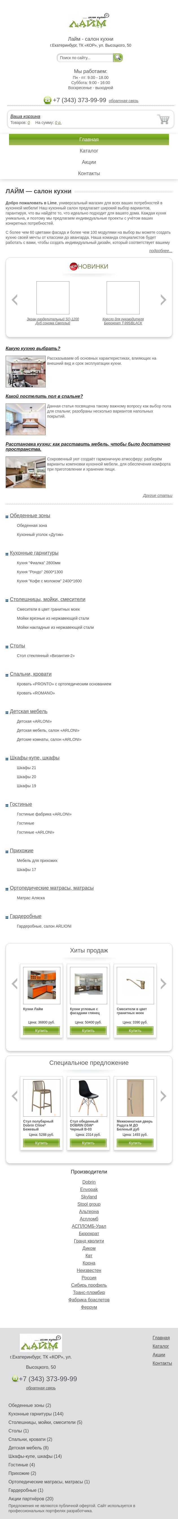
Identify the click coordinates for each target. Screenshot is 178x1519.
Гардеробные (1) (25, 1490)
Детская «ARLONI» (34, 721)
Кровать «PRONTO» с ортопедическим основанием (64, 684)
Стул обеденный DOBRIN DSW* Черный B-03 (84, 1125)
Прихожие (22, 850)
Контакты (89, 173)
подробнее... (160, 250)
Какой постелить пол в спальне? (44, 396)
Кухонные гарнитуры (34, 553)
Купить (41, 1030)
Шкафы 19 (26, 786)
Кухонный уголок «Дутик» (40, 534)
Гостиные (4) (21, 1464)
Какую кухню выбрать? (33, 348)
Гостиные (21, 804)
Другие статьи (157, 495)
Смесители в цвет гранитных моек (48, 609)
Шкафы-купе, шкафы (35, 758)
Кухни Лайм (33, 1009)
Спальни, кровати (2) (30, 1439)
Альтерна (89, 1211)
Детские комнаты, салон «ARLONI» (49, 739)
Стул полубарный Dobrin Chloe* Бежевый (38, 1125)
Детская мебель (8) (28, 1447)
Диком (89, 1248)
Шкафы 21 (26, 767)
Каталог (89, 151)
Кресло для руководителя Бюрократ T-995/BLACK (123, 321)
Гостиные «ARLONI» (35, 832)
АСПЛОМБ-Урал (89, 1226)
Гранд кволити (89, 1241)
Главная (89, 139)
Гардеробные (25, 916)
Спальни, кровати (31, 674)
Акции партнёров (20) (31, 1498)
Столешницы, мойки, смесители (47, 599)
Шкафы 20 (26, 776)
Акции (89, 162)
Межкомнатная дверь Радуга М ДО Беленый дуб (135, 1125)
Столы (17, 646)
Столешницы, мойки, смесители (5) (45, 1422)
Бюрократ (89, 1233)
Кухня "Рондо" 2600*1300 (40, 572)
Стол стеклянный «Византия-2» (46, 655)
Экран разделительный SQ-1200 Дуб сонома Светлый (53, 321)
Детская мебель (28, 711)
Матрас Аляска (31, 898)
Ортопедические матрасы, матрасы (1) (49, 1481)
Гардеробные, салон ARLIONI (44, 926)
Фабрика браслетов (89, 1299)
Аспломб (89, 1219)
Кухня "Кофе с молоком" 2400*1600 (49, 581)
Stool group (89, 1204)
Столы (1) (18, 1430)
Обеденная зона (32, 525)
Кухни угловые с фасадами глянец (85, 1011)
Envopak (89, 1189)
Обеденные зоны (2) (29, 1405)
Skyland (89, 1196)
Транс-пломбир (89, 1292)
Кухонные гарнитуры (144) (35, 1413)
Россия (89, 1277)
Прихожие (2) (22, 1473)
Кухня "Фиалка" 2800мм (38, 563)
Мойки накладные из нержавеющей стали (55, 627)
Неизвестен (89, 1270)
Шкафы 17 (26, 869)
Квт (89, 1255)
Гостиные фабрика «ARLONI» (44, 814)
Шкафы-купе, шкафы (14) (35, 1456)
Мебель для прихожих (37, 860)
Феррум (89, 1307)
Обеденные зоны (30, 515)
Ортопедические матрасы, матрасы (52, 888)
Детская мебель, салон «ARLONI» (48, 730)
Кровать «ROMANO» (36, 693)
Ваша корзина (25, 116)
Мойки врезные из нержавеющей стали (53, 618)
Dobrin (89, 1182)
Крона (89, 1263)
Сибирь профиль (89, 1285)
